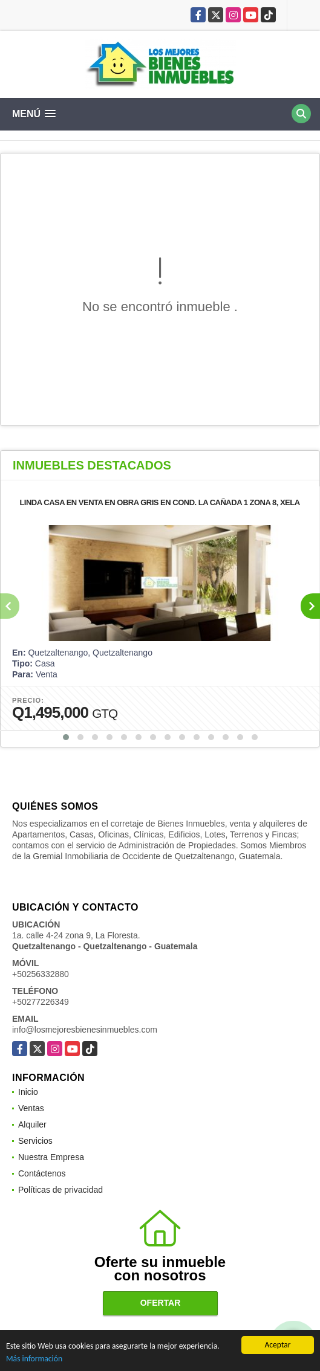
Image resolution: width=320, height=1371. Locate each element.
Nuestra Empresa (51, 1157)
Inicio (28, 1092)
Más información (34, 1360)
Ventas (31, 1108)
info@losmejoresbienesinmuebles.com (84, 1029)
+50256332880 (40, 974)
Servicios (35, 1141)
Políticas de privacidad (60, 1190)
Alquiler (32, 1124)
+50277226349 (40, 1002)
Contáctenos (42, 1173)
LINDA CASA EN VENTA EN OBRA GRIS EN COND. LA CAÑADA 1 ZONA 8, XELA (159, 502)
